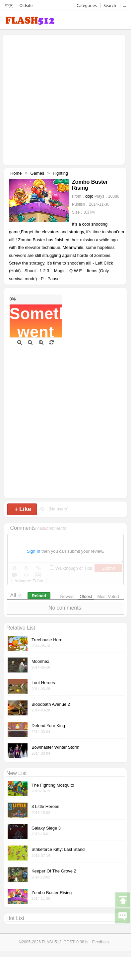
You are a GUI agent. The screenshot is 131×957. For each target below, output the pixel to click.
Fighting (60, 173)
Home (16, 173)
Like (22, 509)
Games (37, 173)
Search (109, 5)
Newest (67, 596)
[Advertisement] (62, 99)
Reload (39, 595)
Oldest (86, 596)
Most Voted (108, 596)
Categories (87, 5)
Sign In (33, 551)
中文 (9, 5)
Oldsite (26, 5)
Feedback (101, 942)
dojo (89, 196)
